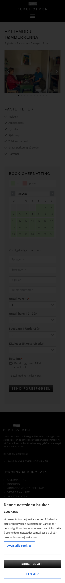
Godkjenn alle (32, 564)
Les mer (32, 574)
